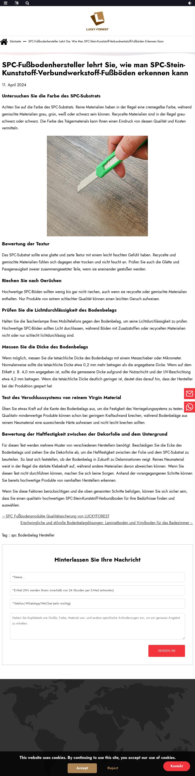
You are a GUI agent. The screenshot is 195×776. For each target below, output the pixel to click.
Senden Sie (166, 650)
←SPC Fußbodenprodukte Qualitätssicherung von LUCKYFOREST (55, 516)
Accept (82, 768)
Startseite (15, 41)
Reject (112, 768)
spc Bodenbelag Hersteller (32, 535)
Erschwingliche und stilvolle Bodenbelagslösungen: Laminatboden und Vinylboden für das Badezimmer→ (107, 523)
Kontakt (177, 766)
